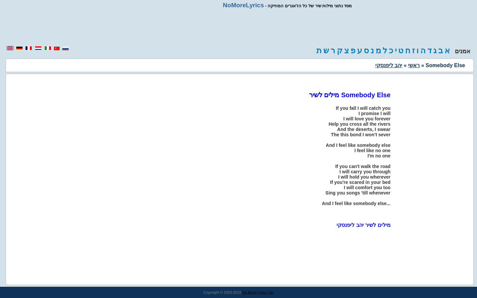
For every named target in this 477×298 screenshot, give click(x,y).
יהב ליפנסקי (388, 65)
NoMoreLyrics (243, 5)
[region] (238, 27)
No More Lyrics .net (258, 292)
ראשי (414, 65)
